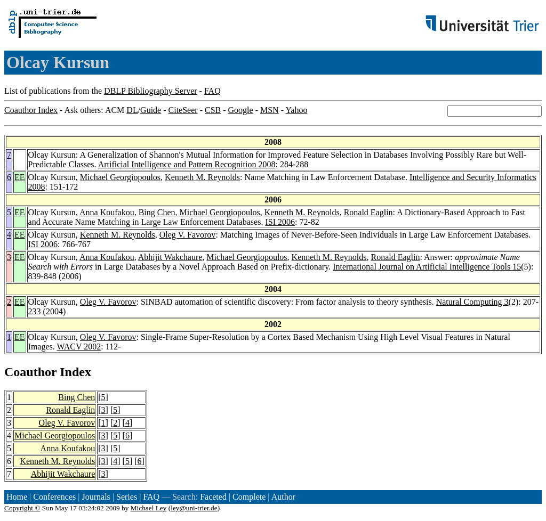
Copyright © (22, 508)
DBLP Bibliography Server (150, 90)
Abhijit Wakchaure (170, 257)
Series (126, 496)
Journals (96, 496)
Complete (249, 496)
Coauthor (30, 372)
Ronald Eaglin (368, 212)
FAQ (212, 90)
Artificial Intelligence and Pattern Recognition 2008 (187, 164)
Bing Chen (157, 212)
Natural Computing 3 (472, 301)
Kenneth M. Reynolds (202, 177)
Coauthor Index (31, 110)
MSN (269, 110)
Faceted (213, 496)
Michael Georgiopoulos (120, 177)
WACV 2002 (79, 346)
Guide (150, 110)
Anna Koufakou (106, 212)
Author (283, 496)
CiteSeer (183, 110)
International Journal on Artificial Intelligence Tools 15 (427, 266)
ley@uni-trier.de (194, 508)
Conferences (54, 496)
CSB (213, 110)
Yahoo (296, 110)
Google (240, 110)
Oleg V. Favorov (187, 234)
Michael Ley (149, 508)
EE (19, 177)
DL (132, 110)
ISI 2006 (280, 221)
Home (16, 496)
